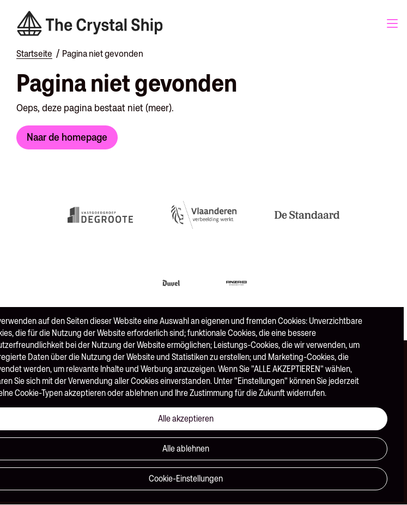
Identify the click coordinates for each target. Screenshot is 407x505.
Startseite (34, 53)
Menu (392, 23)
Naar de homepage (67, 137)
